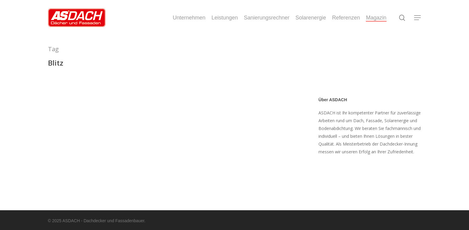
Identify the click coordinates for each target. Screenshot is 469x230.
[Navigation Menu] (417, 18)
